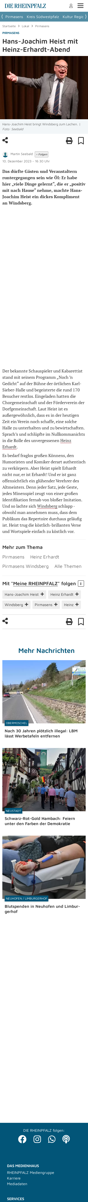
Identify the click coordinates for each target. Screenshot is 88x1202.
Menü (80, 5)
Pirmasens (14, 17)
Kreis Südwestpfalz (43, 17)
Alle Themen (67, 566)
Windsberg (47, 506)
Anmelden (71, 6)
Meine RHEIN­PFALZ (35, 583)
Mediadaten (17, 1184)
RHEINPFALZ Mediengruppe (30, 1172)
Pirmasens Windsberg (25, 566)
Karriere (14, 1178)
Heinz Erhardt (44, 556)
